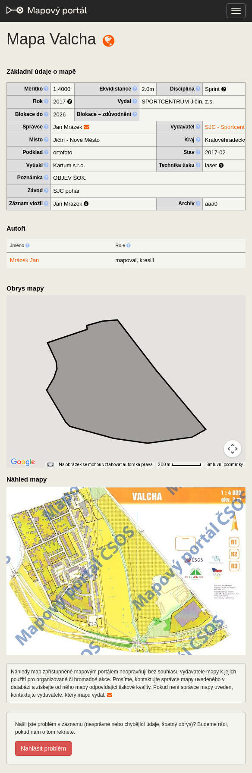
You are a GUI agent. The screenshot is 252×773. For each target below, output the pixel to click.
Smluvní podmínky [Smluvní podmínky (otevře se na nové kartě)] (225, 464)
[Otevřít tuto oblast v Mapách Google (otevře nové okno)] (23, 462)
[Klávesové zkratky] (50, 465)
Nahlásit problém (43, 748)
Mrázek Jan (24, 260)
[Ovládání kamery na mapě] (232, 448)
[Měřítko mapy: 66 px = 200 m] (179, 465)
